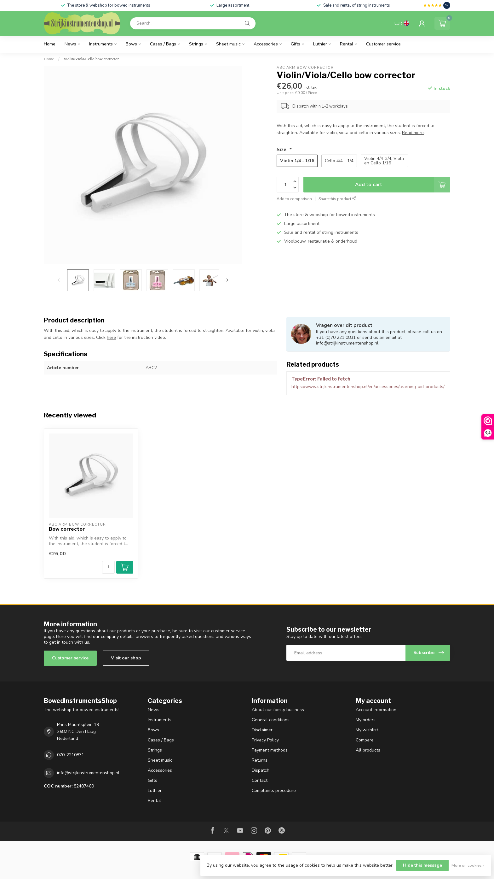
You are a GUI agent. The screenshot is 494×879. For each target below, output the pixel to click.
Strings (196, 44)
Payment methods (270, 750)
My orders (366, 720)
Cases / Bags (163, 44)
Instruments (101, 44)
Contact (259, 780)
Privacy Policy (265, 740)
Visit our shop (126, 658)
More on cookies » (468, 865)
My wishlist (367, 730)
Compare (365, 740)
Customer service (383, 44)
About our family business (278, 710)
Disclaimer (262, 730)
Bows (131, 44)
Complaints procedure (274, 790)
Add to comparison (294, 198)
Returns (259, 760)
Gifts (295, 44)
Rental (346, 44)
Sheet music (228, 44)
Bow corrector (67, 529)
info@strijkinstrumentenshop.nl (88, 773)
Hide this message (422, 865)
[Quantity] (108, 567)
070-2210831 (70, 755)
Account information (376, 710)
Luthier (320, 44)
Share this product (337, 198)
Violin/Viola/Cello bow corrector (91, 58)
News (70, 44)
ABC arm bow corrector (305, 67)
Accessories (266, 44)
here (111, 337)
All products (368, 750)
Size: (284, 149)
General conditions (271, 720)
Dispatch (260, 770)
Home (49, 44)
